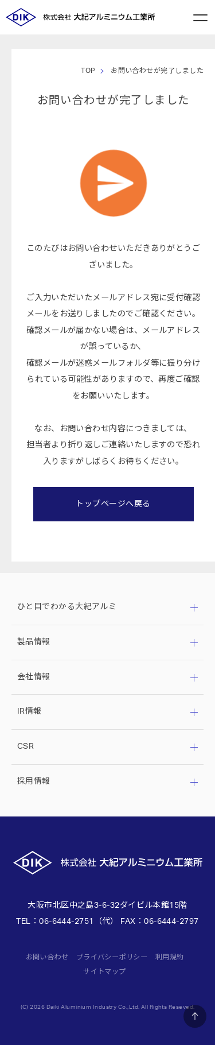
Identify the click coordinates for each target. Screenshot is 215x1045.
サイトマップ (104, 971)
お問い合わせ (47, 957)
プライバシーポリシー (112, 957)
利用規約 (169, 957)
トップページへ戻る (113, 504)
